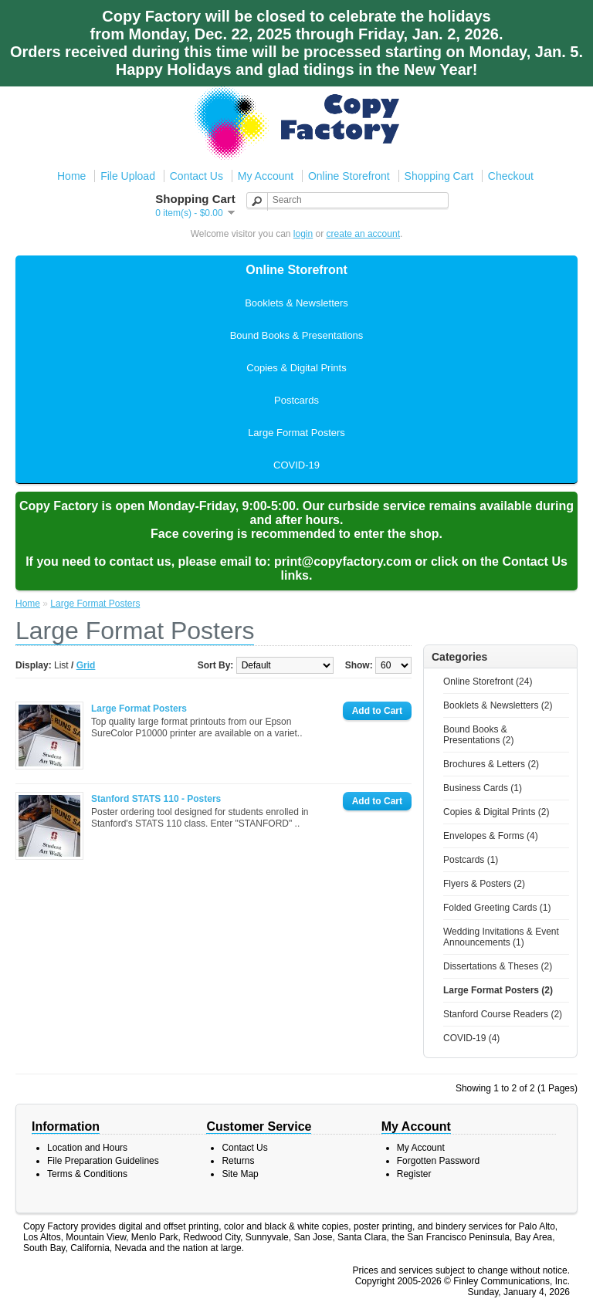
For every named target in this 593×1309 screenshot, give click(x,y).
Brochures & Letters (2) (491, 764)
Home (71, 176)
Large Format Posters (296, 432)
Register (414, 1174)
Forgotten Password (438, 1160)
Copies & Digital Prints (296, 368)
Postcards (296, 400)
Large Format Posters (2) (498, 990)
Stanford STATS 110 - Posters (156, 798)
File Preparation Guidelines (103, 1160)
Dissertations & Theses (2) (497, 966)
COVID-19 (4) (471, 1038)
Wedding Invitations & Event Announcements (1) (501, 937)
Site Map (240, 1174)
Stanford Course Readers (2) (502, 1014)
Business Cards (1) (482, 788)
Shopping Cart (439, 176)
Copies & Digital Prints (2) (496, 812)
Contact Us (196, 176)
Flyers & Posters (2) (484, 883)
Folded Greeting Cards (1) (497, 907)
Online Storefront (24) (487, 681)
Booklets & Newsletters (296, 303)
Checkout (511, 176)
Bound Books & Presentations (297, 335)
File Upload (127, 176)
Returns (238, 1160)
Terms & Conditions (87, 1174)
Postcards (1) (470, 859)
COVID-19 (296, 465)
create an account (363, 233)
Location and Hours (87, 1147)
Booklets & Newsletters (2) (497, 705)
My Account (265, 176)
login (303, 233)
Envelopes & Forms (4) (490, 835)
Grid (86, 665)
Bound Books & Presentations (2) (478, 735)
